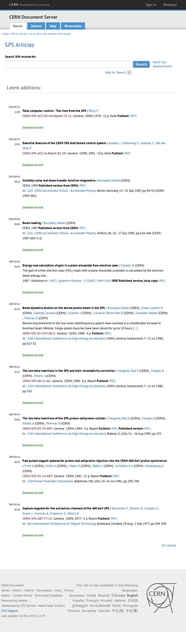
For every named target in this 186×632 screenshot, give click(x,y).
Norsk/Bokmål (100, 605)
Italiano (120, 600)
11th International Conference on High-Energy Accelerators (66, 338)
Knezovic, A (57, 513)
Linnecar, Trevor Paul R (108, 313)
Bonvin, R (136, 508)
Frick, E (29, 466)
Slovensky (89, 610)
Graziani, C (74, 313)
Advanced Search (162, 66)
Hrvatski (107, 600)
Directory (170, 4)
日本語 (133, 600)
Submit (36, 26)
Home (5, 33)
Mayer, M (74, 466)
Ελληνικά (118, 595)
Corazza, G (151, 508)
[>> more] (169, 545)
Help (53, 26)
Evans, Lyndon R (152, 308)
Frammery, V (130, 143)
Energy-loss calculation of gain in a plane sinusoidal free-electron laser (70, 265)
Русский (74, 610)
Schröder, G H (124, 466)
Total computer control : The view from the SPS (54, 111)
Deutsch (104, 595)
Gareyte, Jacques (45, 313)
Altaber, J (114, 143)
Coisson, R (127, 265)
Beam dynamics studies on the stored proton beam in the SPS (64, 308)
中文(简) (118, 610)
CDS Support (9, 611)
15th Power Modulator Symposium (50, 481)
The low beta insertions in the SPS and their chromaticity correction (69, 371)
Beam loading (32, 223)
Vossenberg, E (154, 466)
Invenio (23, 601)
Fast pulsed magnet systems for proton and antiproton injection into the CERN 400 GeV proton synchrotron (95, 461)
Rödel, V (98, 466)
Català (91, 595)
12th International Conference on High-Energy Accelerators (66, 434)
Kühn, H (51, 466)
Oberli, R (73, 513)
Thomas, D (31, 318)
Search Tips (159, 62)
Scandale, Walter (146, 313)
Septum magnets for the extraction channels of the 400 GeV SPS (66, 508)
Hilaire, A (40, 376)
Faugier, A (157, 371)
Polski (116, 605)
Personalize (73, 26)
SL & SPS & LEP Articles (42, 33)
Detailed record (33, 127)
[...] (135, 328)
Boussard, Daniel (109, 180)
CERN (29, 4)
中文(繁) (132, 610)
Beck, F (93, 111)
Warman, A (53, 423)
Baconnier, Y (120, 508)
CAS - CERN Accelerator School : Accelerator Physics (61, 191)
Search (18, 26)
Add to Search (115, 72)
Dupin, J (28, 513)
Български (77, 595)
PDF (133, 116)
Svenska (104, 610)
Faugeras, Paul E (128, 371)
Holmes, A (41, 513)
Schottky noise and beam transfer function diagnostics (59, 180)
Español (79, 600)
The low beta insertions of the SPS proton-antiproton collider (64, 418)
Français (92, 600)
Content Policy (22, 595)
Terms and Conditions (49, 595)
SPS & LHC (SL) (19, 33)
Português (130, 605)
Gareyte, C (147, 143)
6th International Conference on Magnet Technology (61, 524)
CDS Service (28, 606)
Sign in (151, 4)
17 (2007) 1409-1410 (80, 281)
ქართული (80, 605)
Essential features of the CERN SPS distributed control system (64, 143)
